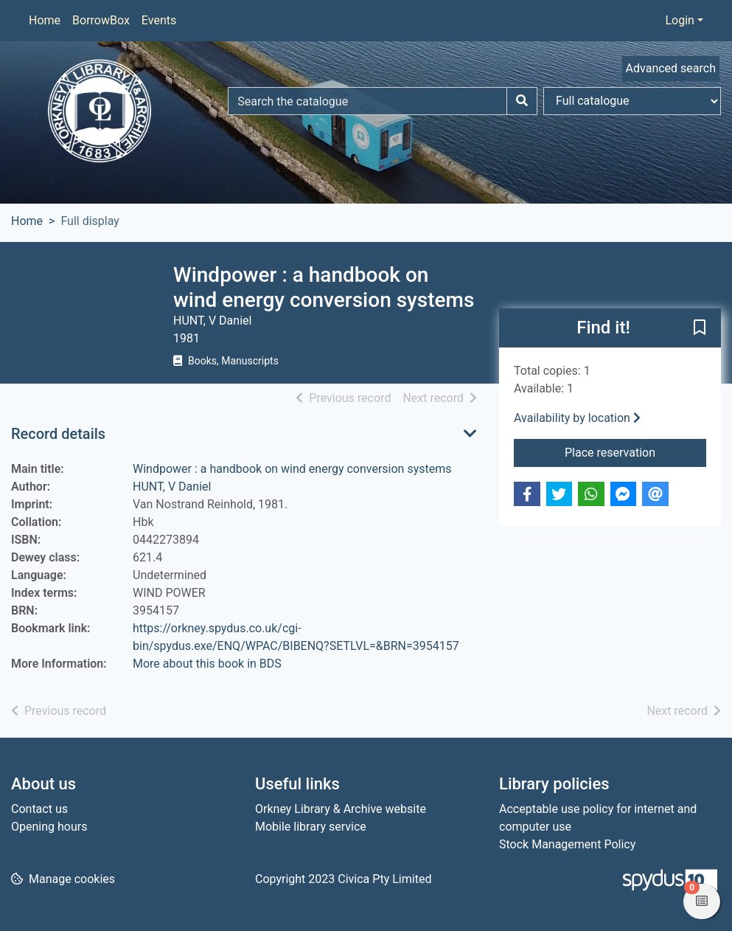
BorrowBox (101, 20)
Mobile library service (310, 827)
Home (44, 20)
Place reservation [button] (635, 451)
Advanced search (671, 68)
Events (159, 20)
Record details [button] (58, 434)
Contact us (39, 809)
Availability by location (577, 418)
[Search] (521, 101)
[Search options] (632, 101)
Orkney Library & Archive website (340, 809)
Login (679, 20)
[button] (699, 329)
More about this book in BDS (207, 664)
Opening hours (49, 827)
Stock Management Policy (567, 844)
